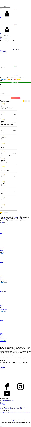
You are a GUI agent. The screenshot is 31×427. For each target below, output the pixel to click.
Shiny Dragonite (7, 400)
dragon (2, 79)
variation (18, 79)
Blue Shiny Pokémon (9, 407)
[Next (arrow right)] (1, 426)
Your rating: (2, 93)
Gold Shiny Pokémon (19, 408)
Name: (1, 94)
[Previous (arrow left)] (0, 426)
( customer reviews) (3, 251)
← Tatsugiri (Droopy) (15, 49)
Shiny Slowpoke (2, 400)
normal (5, 282)
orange (4, 38)
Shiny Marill (11, 400)
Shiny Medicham (2, 402)
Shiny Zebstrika (2, 404)
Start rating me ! (2, 222)
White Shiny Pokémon (6, 408)
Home (1, 38)
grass (5, 340)
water (5, 79)
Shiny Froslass (2, 403)
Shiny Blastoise (2, 368)
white (12, 79)
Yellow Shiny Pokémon (12, 408)
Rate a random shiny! (3, 341)
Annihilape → (15, 75)
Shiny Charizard (2, 367)
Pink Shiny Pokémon (3, 407)
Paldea (15, 79)
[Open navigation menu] (0, 18)
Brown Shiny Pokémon (15, 407)
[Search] (1, 8)
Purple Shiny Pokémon (22, 407)
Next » (7, 212)
